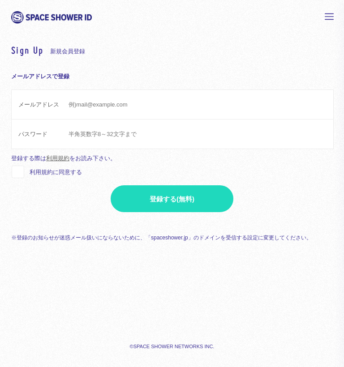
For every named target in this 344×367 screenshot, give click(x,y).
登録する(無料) (172, 199)
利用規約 (57, 158)
